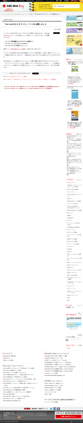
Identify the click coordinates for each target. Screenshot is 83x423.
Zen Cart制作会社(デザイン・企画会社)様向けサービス (18, 374)
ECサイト (10, 79)
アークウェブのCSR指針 (51, 402)
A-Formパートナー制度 (51, 373)
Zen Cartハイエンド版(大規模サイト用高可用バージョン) (19, 387)
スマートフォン (71, 191)
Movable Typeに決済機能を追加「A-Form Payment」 (59, 369)
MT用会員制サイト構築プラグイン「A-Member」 (58, 362)
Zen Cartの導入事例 (8, 394)
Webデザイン (70, 267)
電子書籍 (53, 79)
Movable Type (30, 0)
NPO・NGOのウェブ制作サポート (54, 383)
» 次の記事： (28, 88)
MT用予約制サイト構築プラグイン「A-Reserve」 (58, 364)
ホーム (3, 14)
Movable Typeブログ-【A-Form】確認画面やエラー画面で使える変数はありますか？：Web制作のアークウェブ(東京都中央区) (74, 170)
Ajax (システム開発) (72, 241)
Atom (68, 348)
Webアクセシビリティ (73, 265)
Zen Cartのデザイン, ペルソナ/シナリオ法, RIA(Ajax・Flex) (19, 379)
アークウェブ (70, 286)
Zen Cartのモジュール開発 (18, 49)
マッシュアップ (71, 229)
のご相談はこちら (70, 41)
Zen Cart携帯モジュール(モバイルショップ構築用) (17, 392)
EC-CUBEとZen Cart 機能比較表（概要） (14, 390)
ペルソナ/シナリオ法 (50, 392)
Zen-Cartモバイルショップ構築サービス (14, 398)
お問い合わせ (74, 0)
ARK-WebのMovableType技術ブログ (55, 375)
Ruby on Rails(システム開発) (74, 210)
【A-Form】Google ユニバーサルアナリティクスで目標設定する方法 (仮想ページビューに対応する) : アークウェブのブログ (74, 147)
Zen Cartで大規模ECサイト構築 (12, 370)
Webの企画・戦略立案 (9, 356)
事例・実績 (59, 0)
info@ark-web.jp (42, 415)
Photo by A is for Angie (78, 10)
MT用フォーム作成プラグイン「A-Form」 (56, 360)
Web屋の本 (70, 108)
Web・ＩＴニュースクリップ (74, 262)
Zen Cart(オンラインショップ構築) (24, 14)
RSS (19, 417)
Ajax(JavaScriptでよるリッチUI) (54, 385)
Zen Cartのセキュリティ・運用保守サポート (15, 381)
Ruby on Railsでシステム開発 (53, 387)
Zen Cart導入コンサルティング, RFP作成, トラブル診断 (18, 368)
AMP (68, 298)
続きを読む (70, 83)
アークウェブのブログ (44, 4)
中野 (59, 29)
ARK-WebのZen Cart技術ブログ (12, 400)
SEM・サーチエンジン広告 (74, 270)
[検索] (66, 6)
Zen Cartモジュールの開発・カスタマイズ (14, 372)
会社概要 (66, 0)
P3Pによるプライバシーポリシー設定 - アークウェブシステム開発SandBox (74, 154)
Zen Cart (16, 79)
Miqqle (69, 215)
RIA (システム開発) (72, 232)
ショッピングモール (37, 79)
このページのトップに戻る (77, 421)
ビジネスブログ (10, 14)
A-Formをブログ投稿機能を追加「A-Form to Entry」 (59, 371)
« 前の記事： (32, 86)
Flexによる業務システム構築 (53, 390)
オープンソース (71, 288)
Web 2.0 (69, 251)
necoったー (70, 213)
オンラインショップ (25, 79)
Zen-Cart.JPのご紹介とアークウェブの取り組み (16, 396)
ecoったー (70, 220)
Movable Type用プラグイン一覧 (53, 358)
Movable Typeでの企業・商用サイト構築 (56, 356)
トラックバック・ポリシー (9, 418)
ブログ (15, 0)
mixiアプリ (70, 198)
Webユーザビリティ (72, 272)
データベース (70, 246)
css (22, 416)
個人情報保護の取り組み (8, 412)
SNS (68, 300)
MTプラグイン (71, 182)
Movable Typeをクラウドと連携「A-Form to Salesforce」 (61, 366)
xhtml (19, 416)
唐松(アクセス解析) (72, 239)
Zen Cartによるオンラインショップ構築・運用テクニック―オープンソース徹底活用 (75, 63)
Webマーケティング (72, 295)
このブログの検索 (70, 336)
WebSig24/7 (70, 218)
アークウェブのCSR (72, 203)
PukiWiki (69, 249)
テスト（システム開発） (73, 244)
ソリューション (50, 0)
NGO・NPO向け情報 (72, 189)
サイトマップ (6, 416)
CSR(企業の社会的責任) (73, 227)
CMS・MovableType (72, 275)
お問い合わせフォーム (68, 416)
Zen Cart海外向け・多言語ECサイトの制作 (15, 377)
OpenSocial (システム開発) (74, 201)
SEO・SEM (48, 394)
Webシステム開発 (8, 360)
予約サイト (47, 79)
